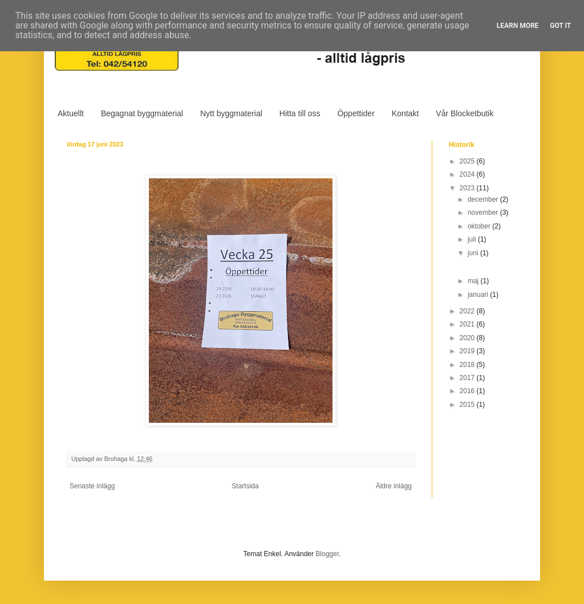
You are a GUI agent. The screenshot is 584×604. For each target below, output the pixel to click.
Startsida (245, 486)
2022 (468, 311)
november (484, 213)
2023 (468, 188)
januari (479, 295)
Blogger (327, 554)
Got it (560, 26)
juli (473, 239)
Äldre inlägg (394, 486)
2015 (468, 405)
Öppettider (355, 113)
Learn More (518, 26)
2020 (468, 338)
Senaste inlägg (92, 486)
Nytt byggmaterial (231, 113)
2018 (468, 365)
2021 (468, 324)
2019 (468, 351)
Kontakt (405, 113)
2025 (468, 161)
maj (474, 281)
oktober (480, 226)
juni (474, 253)
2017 (468, 378)
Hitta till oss (300, 113)
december (484, 199)
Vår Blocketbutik (464, 113)
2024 (468, 174)
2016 (468, 391)
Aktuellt (71, 113)
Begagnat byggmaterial (142, 113)
